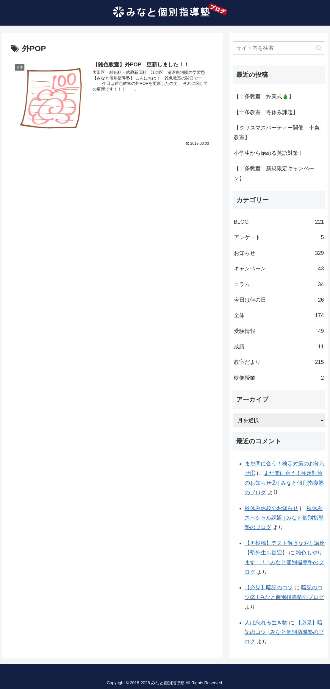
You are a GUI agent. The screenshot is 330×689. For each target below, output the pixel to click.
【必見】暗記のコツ (269, 587)
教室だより (279, 362)
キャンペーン (279, 268)
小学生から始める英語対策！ (269, 153)
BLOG (279, 222)
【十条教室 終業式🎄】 (264, 96)
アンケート (279, 237)
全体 (279, 315)
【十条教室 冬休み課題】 (266, 112)
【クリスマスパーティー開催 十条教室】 (277, 132)
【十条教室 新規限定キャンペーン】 (274, 173)
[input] (279, 48)
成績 (279, 346)
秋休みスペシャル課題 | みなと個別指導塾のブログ (284, 518)
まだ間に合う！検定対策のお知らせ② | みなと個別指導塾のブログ (284, 482)
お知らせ (279, 253)
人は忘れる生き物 (266, 623)
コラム (279, 284)
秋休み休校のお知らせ (271, 508)
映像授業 (279, 378)
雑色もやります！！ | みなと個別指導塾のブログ (284, 562)
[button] (319, 48)
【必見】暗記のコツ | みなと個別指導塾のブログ (284, 632)
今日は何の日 (279, 300)
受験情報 (279, 331)
